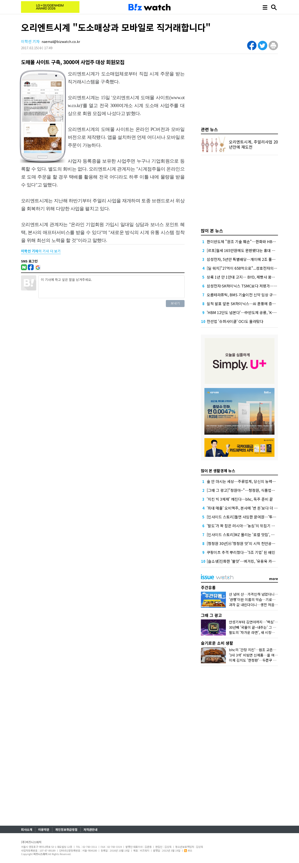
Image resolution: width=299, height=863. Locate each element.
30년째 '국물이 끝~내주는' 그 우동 (254, 627)
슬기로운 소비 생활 (217, 643)
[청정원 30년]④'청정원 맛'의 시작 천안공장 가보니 (247, 543)
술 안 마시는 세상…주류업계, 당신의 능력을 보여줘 (247, 481)
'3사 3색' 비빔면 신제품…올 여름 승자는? (259, 655)
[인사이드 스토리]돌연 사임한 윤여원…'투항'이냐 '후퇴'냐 (252, 517)
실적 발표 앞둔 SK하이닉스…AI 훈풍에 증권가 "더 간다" (251, 303)
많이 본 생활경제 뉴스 (218, 470)
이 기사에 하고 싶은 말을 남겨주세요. (111, 286)
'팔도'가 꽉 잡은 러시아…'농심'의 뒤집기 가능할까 (246, 525)
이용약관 (43, 829)
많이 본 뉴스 (212, 230)
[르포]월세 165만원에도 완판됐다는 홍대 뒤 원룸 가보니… (252, 250)
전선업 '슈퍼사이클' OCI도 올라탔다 (235, 321)
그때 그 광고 (211, 615)
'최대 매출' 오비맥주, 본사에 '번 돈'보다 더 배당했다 (247, 508)
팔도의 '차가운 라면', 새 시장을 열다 (255, 632)
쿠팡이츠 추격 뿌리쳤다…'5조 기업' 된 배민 (241, 552)
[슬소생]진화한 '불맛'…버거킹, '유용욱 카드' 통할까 (247, 561)
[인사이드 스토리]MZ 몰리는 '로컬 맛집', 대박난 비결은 (250, 534)
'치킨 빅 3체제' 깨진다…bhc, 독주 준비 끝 (240, 499)
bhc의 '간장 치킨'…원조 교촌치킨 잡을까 (259, 649)
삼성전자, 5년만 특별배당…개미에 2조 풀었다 (243, 259)
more (273, 578)
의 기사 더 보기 (41, 250)
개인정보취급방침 (66, 829)
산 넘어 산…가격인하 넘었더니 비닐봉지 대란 (262, 594)
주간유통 (208, 587)
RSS (188, 850)
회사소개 (26, 829)
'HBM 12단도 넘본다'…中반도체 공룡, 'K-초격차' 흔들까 (251, 312)
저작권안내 (90, 829)
